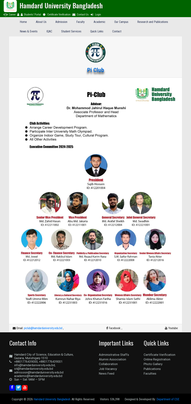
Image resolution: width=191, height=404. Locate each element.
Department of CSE (167, 399)
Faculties (150, 373)
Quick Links (96, 31)
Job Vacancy (108, 369)
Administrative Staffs (114, 355)
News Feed (106, 373)
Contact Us (80, 14)
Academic (99, 22)
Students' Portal (31, 14)
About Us (41, 22)
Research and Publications (152, 22)
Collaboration (108, 364)
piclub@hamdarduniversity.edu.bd (43, 328)
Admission (61, 22)
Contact (116, 31)
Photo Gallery (153, 364)
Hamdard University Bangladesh (52, 399)
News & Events (28, 31)
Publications (152, 369)
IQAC (49, 31)
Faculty (80, 22)
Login (95, 14)
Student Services (71, 31)
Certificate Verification (56, 14)
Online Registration (157, 359)
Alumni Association (112, 359)
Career (10, 14)
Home (23, 22)
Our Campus (121, 22)
